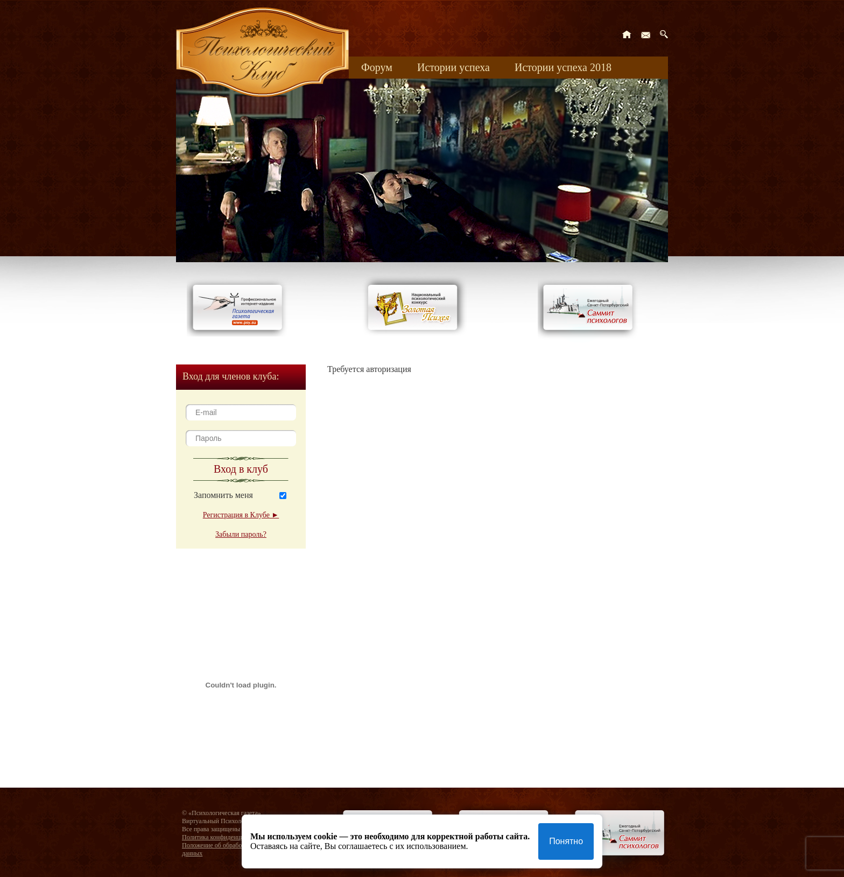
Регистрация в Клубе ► (241, 515)
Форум (376, 67)
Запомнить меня (223, 495)
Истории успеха (453, 67)
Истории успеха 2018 (563, 67)
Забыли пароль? (240, 534)
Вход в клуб (241, 469)
